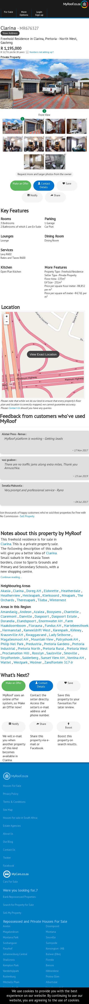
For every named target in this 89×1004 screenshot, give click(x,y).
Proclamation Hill (15, 653)
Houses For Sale (12, 786)
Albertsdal (51, 982)
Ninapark (68, 595)
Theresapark (26, 600)
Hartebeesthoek (76, 625)
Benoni (50, 965)
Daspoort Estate (64, 616)
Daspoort (42, 616)
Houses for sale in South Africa (20, 817)
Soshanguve (10, 943)
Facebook (8, 865)
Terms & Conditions (14, 802)
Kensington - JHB (55, 948)
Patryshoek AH (67, 639)
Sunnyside (51, 943)
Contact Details (44, 185)
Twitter (7, 857)
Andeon (25, 611)
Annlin (6, 926)
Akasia (5, 590)
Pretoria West (77, 648)
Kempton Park (11, 965)
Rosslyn (38, 653)
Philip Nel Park (12, 644)
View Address (10, 33)
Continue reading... (11, 577)
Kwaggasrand (36, 634)
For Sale (8, 11)
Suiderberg (30, 657)
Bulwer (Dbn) (53, 954)
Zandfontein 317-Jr (58, 662)
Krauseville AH (12, 634)
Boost (68, 725)
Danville (25, 616)
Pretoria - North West (60, 39)
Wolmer (36, 662)
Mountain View (42, 639)
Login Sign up (39, 13)
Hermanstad (11, 630)
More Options (24, 13)
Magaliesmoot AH (14, 639)
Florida (50, 959)
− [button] (7, 321)
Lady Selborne (59, 634)
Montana (51, 932)
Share (55, 195)
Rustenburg (9, 976)
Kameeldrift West (37, 630)
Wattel (6, 662)
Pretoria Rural (53, 648)
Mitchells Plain (11, 982)
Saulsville (53, 653)
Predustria (33, 644)
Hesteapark (31, 595)
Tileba (42, 600)
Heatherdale (70, 590)
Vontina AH (75, 657)
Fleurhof (7, 948)
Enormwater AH (51, 621)
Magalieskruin (11, 932)
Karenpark (60, 630)
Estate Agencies (12, 825)
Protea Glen (52, 976)
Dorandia (7, 621)
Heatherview (10, 595)
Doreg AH (33, 590)
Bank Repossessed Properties (19, 897)
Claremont (9, 616)
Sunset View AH (53, 657)
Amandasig (9, 611)
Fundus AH (53, 625)
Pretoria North (29, 648)
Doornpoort (52, 926)
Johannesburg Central (15, 954)
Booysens (54, 611)
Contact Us (14, 408)
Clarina (39, 39)
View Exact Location (43, 354)
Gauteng (7, 42)
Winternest (57, 600)
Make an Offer (20, 183)
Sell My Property (12, 913)
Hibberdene (52, 971)
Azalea (39, 611)
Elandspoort (26, 621)
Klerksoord (50, 595)
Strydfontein (10, 657)
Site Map (8, 810)
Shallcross (9, 959)
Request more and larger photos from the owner (44, 174)
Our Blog (8, 841)
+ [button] (7, 316)
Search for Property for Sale (18, 905)
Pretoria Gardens (56, 644)
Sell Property (27, 516)
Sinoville (70, 653)
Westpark (20, 662)
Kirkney (75, 630)
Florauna (35, 625)
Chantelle (71, 611)
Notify (32, 195)
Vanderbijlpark (11, 971)
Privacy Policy (10, 794)
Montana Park (10, 937)
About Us (8, 833)
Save (66, 183)
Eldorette (51, 590)
